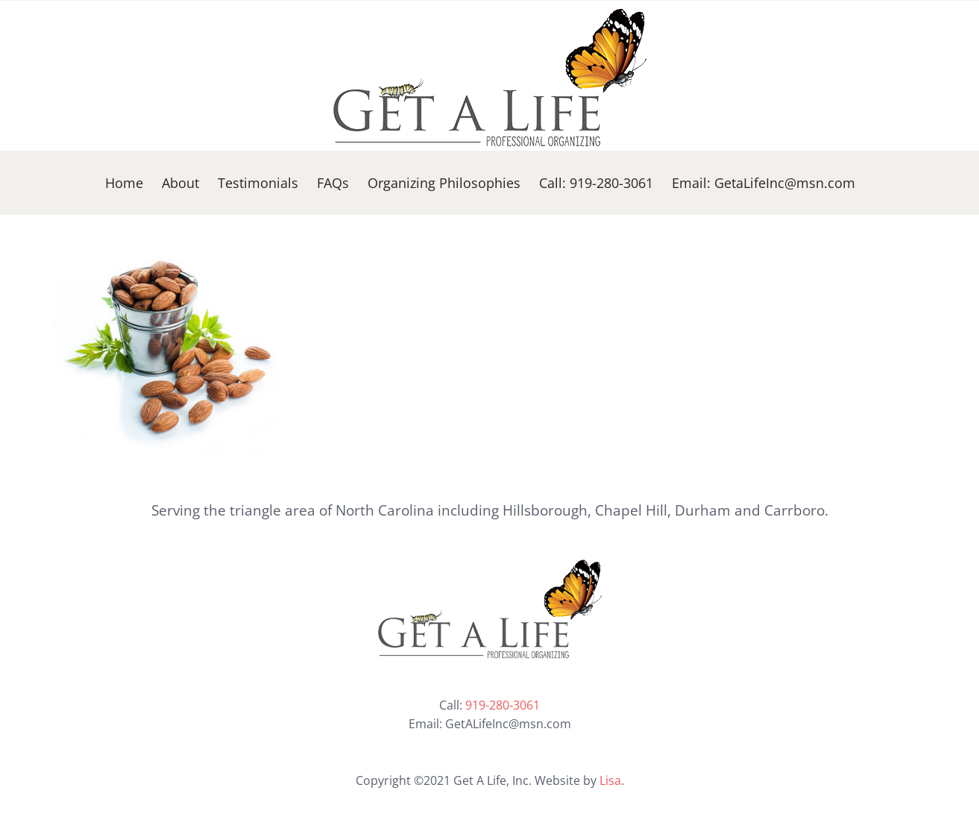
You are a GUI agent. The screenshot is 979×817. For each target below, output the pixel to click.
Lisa (610, 780)
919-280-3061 (502, 705)
